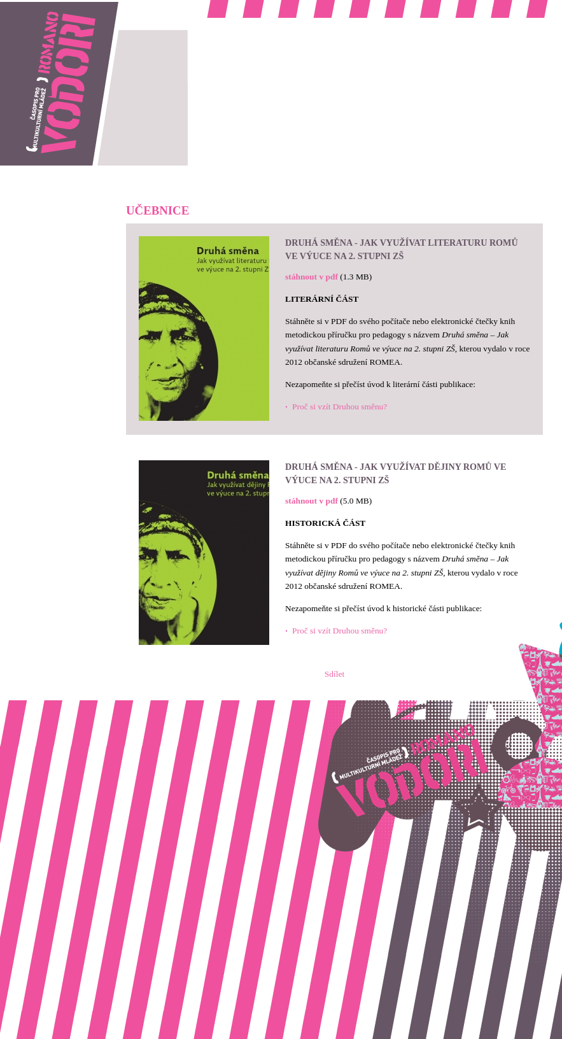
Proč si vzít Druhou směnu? (339, 406)
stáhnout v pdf (311, 276)
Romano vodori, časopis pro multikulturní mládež (85, 6)
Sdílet (334, 674)
